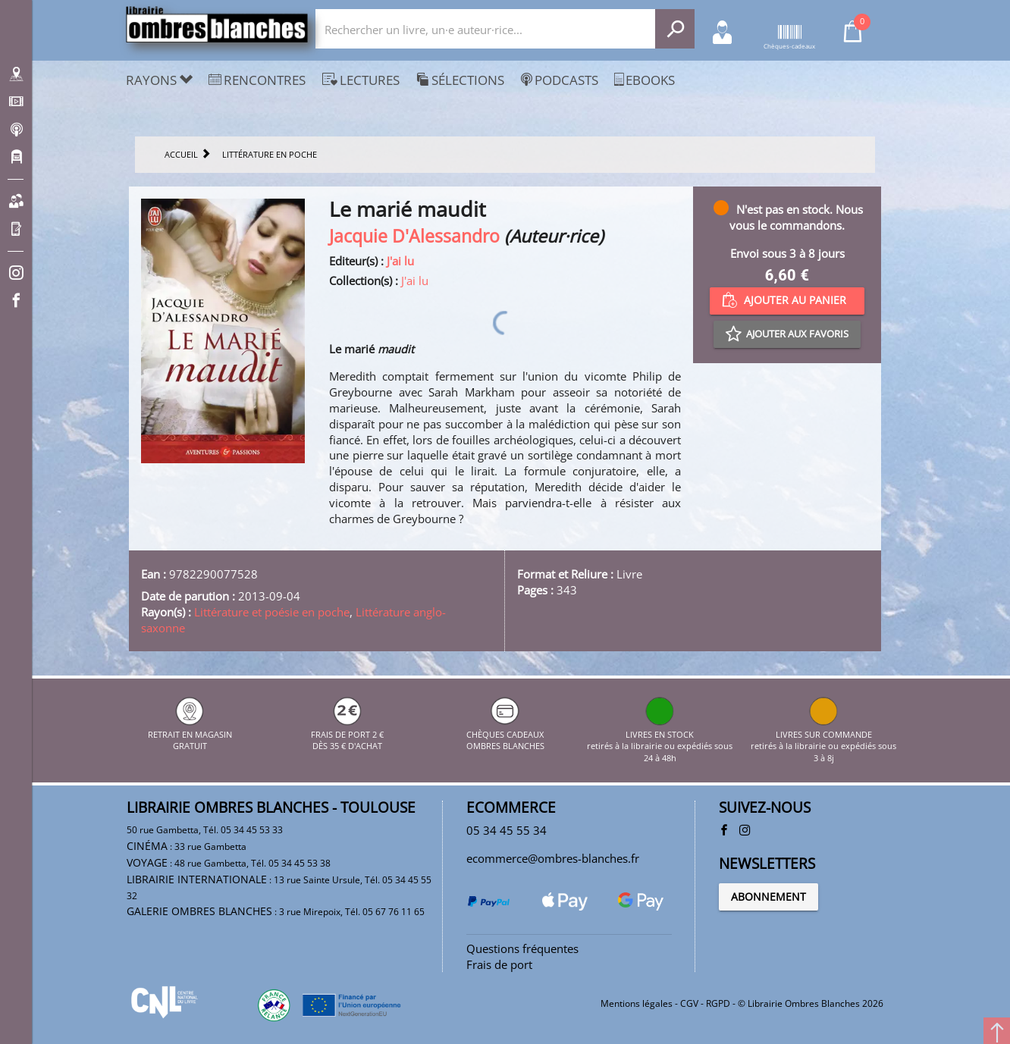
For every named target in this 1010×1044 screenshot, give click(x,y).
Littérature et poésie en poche (272, 611)
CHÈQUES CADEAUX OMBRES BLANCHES (505, 733)
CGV (689, 1003)
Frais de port (499, 964)
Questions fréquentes (522, 948)
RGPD (718, 1003)
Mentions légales (637, 1003)
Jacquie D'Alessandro (414, 236)
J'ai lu (400, 260)
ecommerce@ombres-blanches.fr (552, 858)
